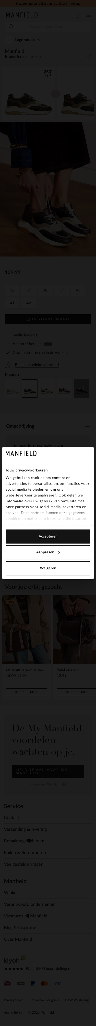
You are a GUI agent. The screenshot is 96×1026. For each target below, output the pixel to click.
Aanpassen (48, 552)
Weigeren (48, 568)
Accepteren (48, 536)
